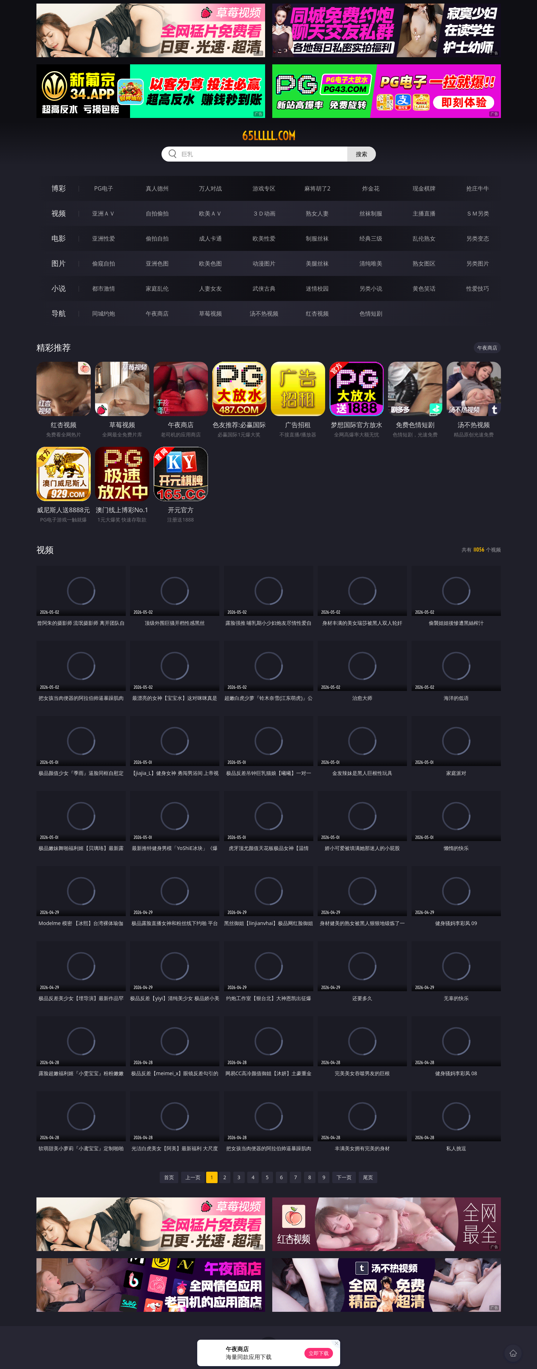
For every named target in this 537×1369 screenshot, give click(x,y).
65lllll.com (268, 136)
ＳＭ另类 (477, 213)
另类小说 (370, 288)
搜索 (361, 154)
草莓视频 (210, 313)
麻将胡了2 (317, 188)
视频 (58, 213)
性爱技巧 (477, 288)
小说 (58, 288)
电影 (58, 238)
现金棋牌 (424, 188)
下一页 (344, 1177)
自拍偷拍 (157, 213)
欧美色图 (210, 263)
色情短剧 (370, 313)
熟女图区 (424, 263)
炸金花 (370, 188)
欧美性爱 (264, 238)
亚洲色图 (157, 263)
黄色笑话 (424, 288)
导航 (58, 313)
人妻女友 (210, 288)
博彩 (58, 188)
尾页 (368, 1177)
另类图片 (477, 263)
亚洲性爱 (103, 238)
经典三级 (370, 238)
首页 (169, 1177)
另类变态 (477, 238)
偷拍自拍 (157, 238)
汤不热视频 (264, 313)
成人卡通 (210, 238)
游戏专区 (264, 188)
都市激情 (103, 288)
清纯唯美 (370, 263)
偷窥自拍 (103, 263)
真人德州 (157, 188)
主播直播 (424, 213)
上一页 (192, 1177)
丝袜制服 (370, 213)
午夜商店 (157, 313)
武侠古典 (264, 288)
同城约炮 (103, 313)
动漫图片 (264, 263)
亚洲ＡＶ (103, 213)
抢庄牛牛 (477, 188)
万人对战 (210, 188)
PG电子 (103, 188)
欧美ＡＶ (210, 213)
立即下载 (319, 1353)
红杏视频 (317, 313)
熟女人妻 (317, 213)
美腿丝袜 (317, 263)
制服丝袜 (317, 238)
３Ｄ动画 (264, 213)
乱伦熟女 (424, 238)
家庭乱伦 (157, 288)
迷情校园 (317, 288)
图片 (58, 263)
